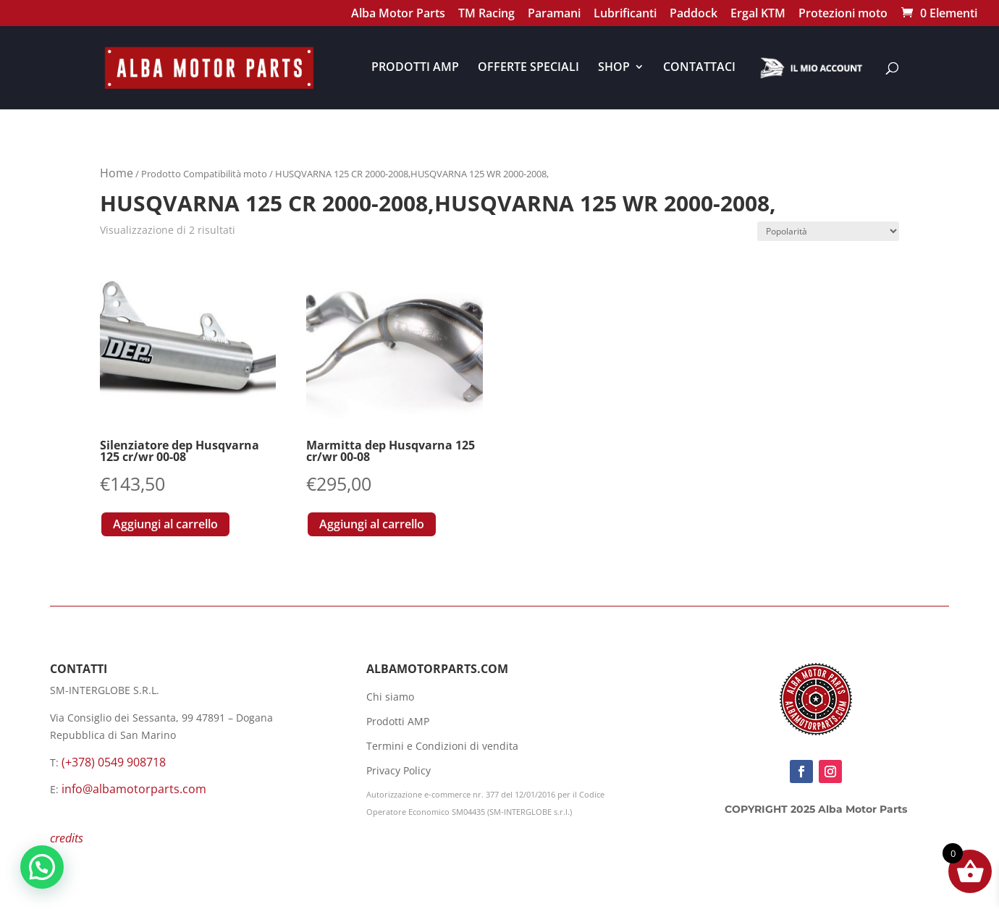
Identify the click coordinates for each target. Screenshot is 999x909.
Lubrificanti (625, 15)
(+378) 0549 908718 (114, 762)
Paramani (554, 15)
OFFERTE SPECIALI (528, 68)
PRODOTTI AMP (415, 68)
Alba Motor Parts (398, 15)
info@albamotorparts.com (134, 789)
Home (116, 173)
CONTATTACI (699, 68)
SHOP (614, 68)
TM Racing (486, 15)
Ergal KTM (757, 15)
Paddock (693, 15)
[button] (42, 867)
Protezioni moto (843, 15)
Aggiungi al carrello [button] (165, 524)
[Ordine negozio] (828, 231)
